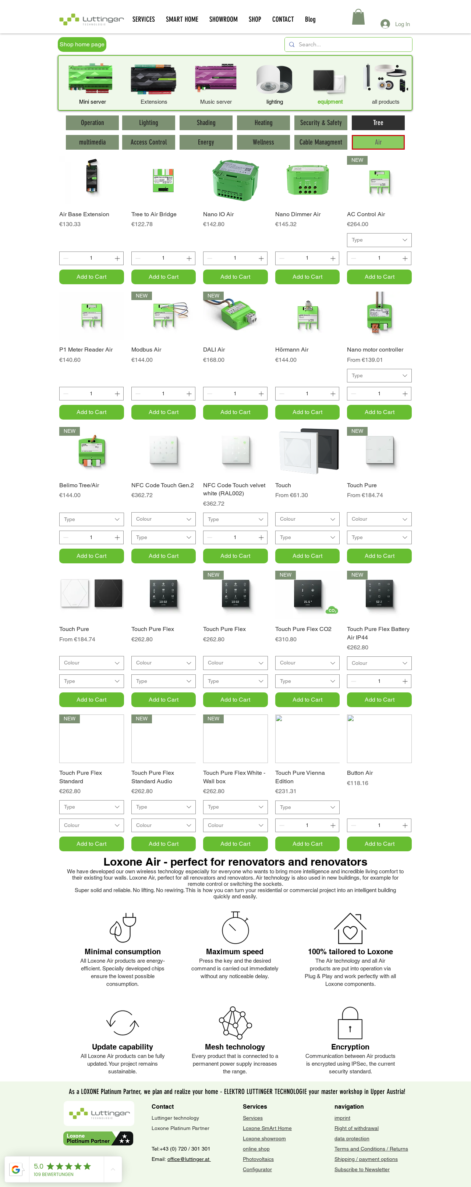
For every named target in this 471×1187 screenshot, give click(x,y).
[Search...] (348, 44)
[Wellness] (263, 142)
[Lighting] (148, 122)
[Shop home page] (82, 44)
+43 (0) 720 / (175, 1149)
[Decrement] (65, 258)
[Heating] (263, 122)
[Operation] (92, 122)
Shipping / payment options (366, 1159)
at (208, 1159)
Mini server (92, 102)
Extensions (154, 102)
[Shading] (206, 122)
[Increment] (118, 258)
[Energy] (206, 142)
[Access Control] (148, 142)
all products (386, 102)
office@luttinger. (186, 1159)
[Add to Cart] (91, 277)
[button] (358, 17)
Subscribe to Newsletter (362, 1169)
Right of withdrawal (356, 1128)
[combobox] (379, 240)
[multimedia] (92, 142)
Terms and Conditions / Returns (371, 1149)
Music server (216, 102)
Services (253, 1118)
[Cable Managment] (320, 142)
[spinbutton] (91, 258)
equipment (330, 102)
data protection (351, 1138)
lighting (274, 102)
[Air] (378, 142)
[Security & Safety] (320, 122)
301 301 (200, 1149)
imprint (342, 1118)
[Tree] (378, 122)
